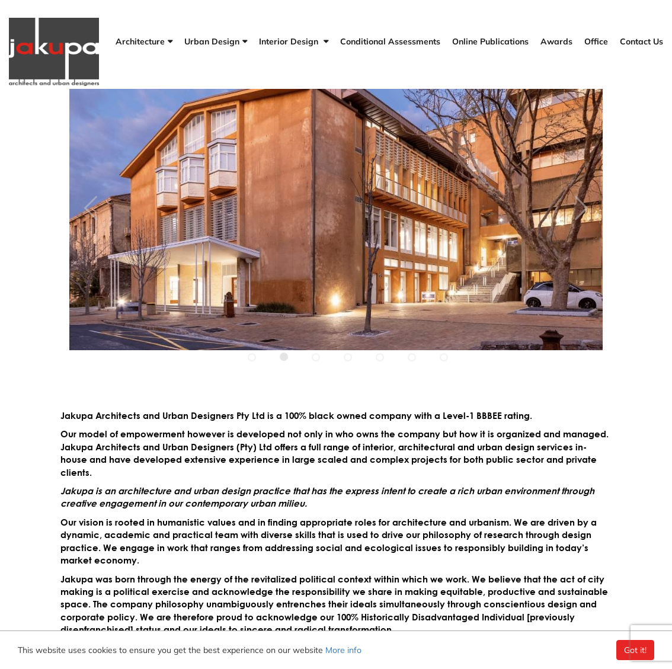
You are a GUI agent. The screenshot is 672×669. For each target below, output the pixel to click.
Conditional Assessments (390, 41)
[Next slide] (90, 204)
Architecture (140, 41)
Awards (556, 41)
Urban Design (211, 41)
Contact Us (641, 41)
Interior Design (290, 41)
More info (343, 650)
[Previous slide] (581, 204)
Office (596, 41)
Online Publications (490, 41)
